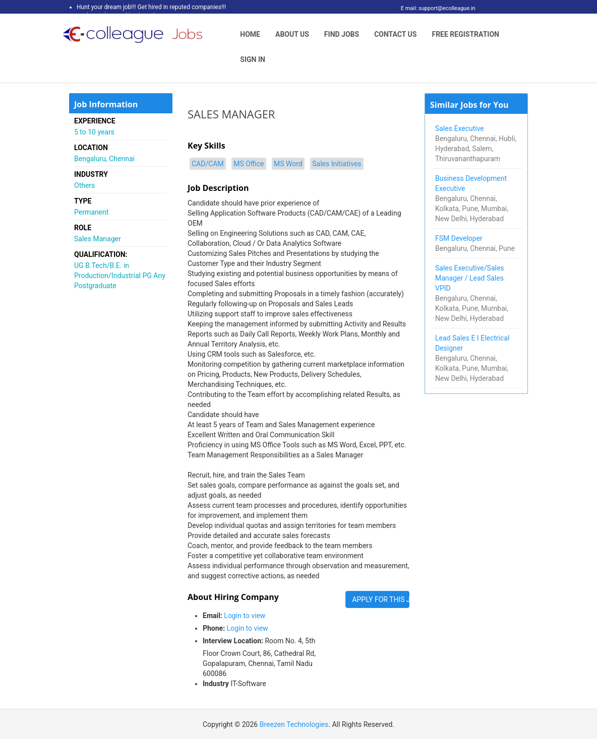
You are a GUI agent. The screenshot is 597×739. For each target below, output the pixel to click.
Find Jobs (341, 34)
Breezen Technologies (294, 724)
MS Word (288, 164)
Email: (212, 616)
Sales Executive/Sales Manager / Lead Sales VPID (469, 278)
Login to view (244, 616)
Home (250, 34)
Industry (216, 684)
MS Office (248, 164)
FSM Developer (459, 238)
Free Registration (465, 34)
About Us (292, 34)
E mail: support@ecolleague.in (435, 8)
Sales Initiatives (336, 164)
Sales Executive (460, 128)
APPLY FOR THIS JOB (380, 599)
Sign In (252, 59)
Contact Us (395, 34)
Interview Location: (233, 641)
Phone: (214, 628)
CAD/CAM (208, 164)
